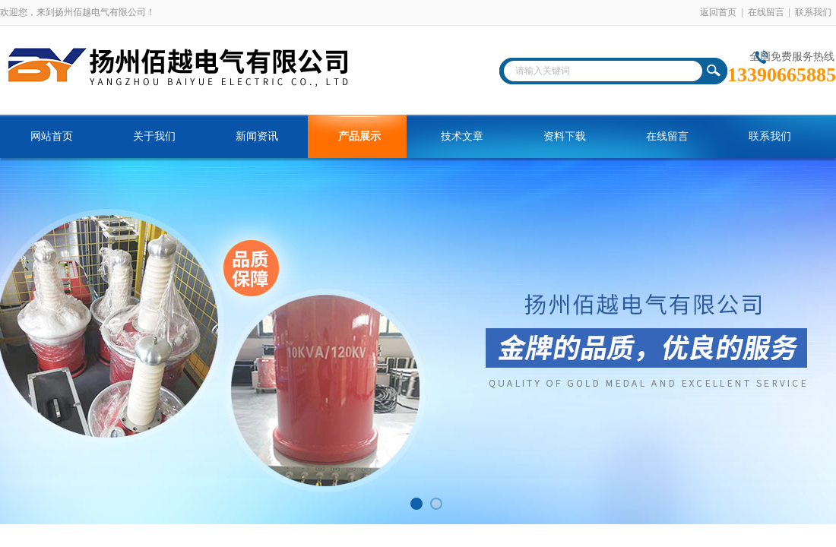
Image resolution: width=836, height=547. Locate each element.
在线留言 (766, 12)
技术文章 (462, 136)
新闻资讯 (257, 136)
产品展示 (359, 136)
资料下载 (564, 136)
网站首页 (51, 136)
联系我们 (813, 12)
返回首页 (718, 12)
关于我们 (154, 136)
